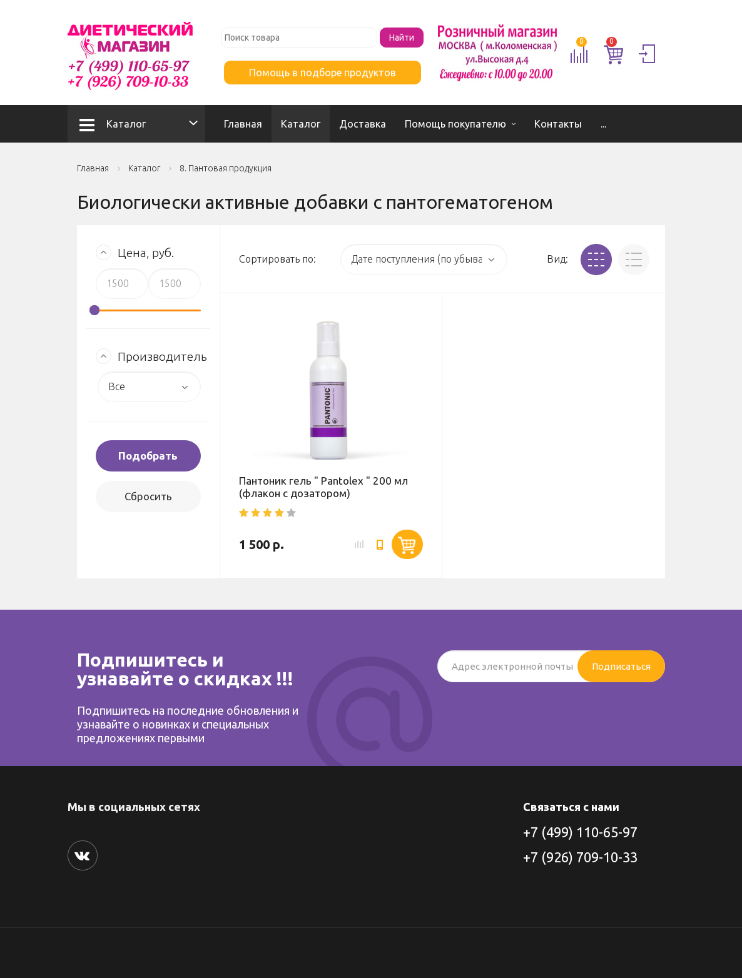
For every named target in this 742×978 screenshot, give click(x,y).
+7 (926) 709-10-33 (580, 857)
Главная (243, 123)
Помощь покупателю (455, 123)
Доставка (362, 123)
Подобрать (148, 455)
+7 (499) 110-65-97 (580, 832)
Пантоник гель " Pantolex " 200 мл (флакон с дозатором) (323, 487)
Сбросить (148, 496)
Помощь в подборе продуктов (322, 72)
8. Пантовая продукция (226, 168)
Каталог (112, 123)
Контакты (558, 123)
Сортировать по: (277, 259)
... (603, 123)
